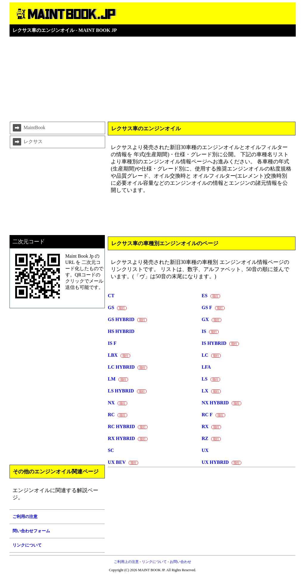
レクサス (27, 141)
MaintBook (28, 127)
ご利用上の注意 (126, 562)
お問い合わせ (180, 562)
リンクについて (154, 562)
